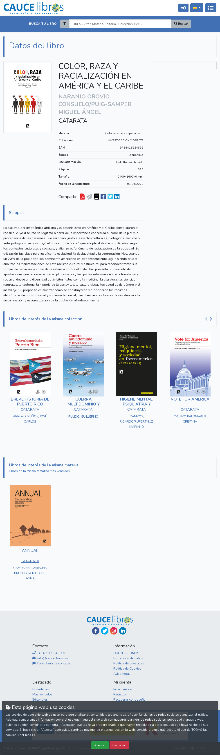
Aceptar (100, 745)
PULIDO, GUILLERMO (83, 416)
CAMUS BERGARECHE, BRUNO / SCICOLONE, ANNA (30, 573)
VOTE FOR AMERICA (190, 399)
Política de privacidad (128, 663)
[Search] (120, 24)
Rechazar (119, 745)
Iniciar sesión (122, 689)
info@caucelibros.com (51, 658)
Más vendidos (42, 694)
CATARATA (72, 121)
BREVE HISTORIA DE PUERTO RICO (30, 401)
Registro (119, 694)
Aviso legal (121, 673)
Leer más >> (27, 735)
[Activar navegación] (210, 7)
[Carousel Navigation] (209, 319)
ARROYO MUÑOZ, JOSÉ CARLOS (30, 419)
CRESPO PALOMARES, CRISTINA (190, 419)
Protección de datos (128, 658)
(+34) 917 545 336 (49, 653)
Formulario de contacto (51, 663)
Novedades (40, 689)
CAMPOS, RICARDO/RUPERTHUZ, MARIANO (137, 421)
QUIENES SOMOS (126, 653)
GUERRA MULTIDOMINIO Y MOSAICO (83, 404)
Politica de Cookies (127, 668)
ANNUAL (30, 550)
